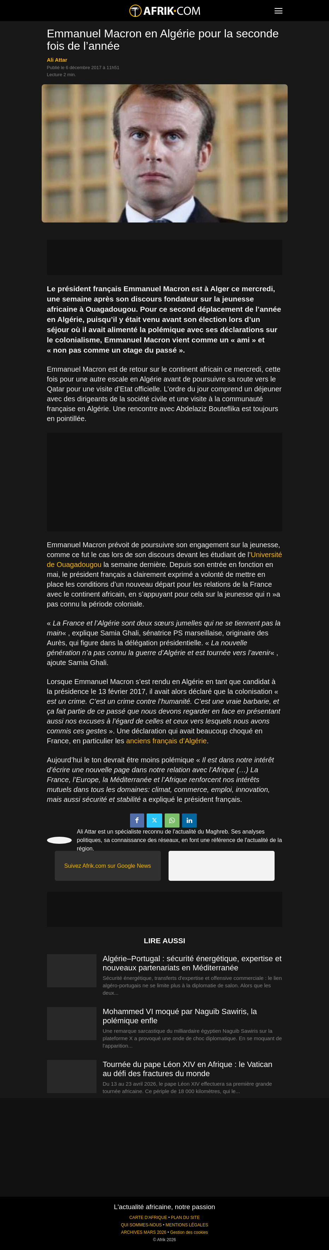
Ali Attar (57, 60)
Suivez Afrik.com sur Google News (107, 866)
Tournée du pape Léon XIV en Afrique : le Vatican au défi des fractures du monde (187, 1069)
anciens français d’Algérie (166, 741)
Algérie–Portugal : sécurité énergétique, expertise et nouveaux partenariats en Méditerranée (192, 963)
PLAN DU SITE (185, 1217)
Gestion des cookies (189, 1232)
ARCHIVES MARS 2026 (143, 1232)
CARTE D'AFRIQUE (148, 1217)
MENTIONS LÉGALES (187, 1224)
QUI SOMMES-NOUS (141, 1224)
